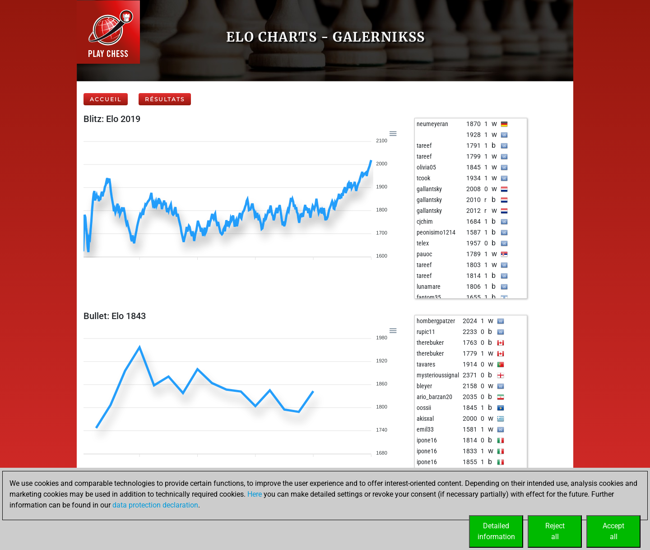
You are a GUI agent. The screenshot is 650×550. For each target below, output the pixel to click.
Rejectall (555, 531)
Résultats (165, 99)
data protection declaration (155, 505)
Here (254, 494)
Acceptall (613, 531)
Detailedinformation (496, 531)
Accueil (105, 99)
